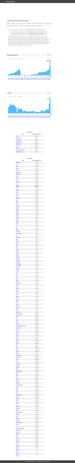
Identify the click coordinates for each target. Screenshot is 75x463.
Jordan (17, 274)
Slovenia (17, 316)
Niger (17, 359)
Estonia (17, 290)
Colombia (17, 205)
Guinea (17, 343)
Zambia (17, 373)
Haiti (17, 443)
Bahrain (17, 296)
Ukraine (17, 176)
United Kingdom (18, 172)
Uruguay (17, 284)
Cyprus (17, 337)
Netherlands (18, 198)
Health (20, 23)
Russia (17, 166)
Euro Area (17, 145)
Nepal (17, 361)
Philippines (18, 237)
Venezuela (17, 455)
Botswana (17, 341)
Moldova (17, 414)
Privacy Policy (39, 461)
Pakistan (17, 215)
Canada (17, 192)
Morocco (17, 243)
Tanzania (17, 323)
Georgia (17, 335)
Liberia (17, 436)
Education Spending (27, 25)
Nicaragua (17, 418)
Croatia (17, 286)
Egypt (17, 276)
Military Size (16, 25)
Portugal (17, 253)
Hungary (17, 251)
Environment (39, 23)
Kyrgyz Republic (18, 355)
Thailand (17, 241)
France (17, 178)
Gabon (17, 375)
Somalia (17, 388)
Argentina (17, 257)
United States (18, 162)
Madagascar (18, 408)
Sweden (17, 209)
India (17, 170)
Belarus (17, 288)
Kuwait (17, 227)
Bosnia (17, 386)
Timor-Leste (18, 430)
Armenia (17, 294)
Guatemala (18, 365)
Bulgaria (17, 278)
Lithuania (17, 270)
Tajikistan (17, 382)
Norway (17, 213)
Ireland (17, 300)
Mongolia (17, 396)
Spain (17, 196)
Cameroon (17, 351)
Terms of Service (46, 461)
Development (29, 23)
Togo (17, 392)
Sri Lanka (17, 298)
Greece (17, 223)
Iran (16, 225)
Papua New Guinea (19, 422)
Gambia (17, 447)
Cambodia (17, 329)
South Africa (18, 266)
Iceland (17, 451)
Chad (17, 347)
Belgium (17, 221)
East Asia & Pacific (19, 141)
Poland (17, 186)
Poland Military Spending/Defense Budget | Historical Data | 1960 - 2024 (20, 45)
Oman (17, 239)
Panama (17, 453)
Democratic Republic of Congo (21, 325)
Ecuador (17, 268)
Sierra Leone (18, 432)
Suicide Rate (21, 25)
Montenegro (18, 406)
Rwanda (17, 398)
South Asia (18, 147)
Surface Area (34, 25)
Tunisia (17, 302)
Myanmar (17, 249)
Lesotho (17, 434)
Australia (17, 190)
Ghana (17, 377)
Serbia (17, 280)
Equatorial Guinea (19, 412)
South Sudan (18, 282)
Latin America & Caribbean (20, 149)
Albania (17, 349)
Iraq (16, 235)
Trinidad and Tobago (19, 384)
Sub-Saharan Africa (19, 151)
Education (24, 23)
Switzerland (18, 231)
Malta (17, 416)
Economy (13, 23)
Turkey (17, 194)
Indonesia (17, 211)
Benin (17, 404)
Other (52, 23)
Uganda (17, 310)
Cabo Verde (18, 445)
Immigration (48, 23)
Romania (17, 219)
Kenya (17, 304)
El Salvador (18, 363)
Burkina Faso (18, 312)
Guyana (17, 390)
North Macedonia (19, 371)
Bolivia (17, 331)
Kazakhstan (18, 306)
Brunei (17, 345)
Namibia (17, 369)
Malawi (17, 410)
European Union (18, 143)
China (17, 164)
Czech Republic (18, 233)
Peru (17, 272)
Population (8, 23)
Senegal (17, 353)
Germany (17, 168)
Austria (17, 245)
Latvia (17, 292)
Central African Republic (20, 428)
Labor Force (34, 23)
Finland (17, 229)
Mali (16, 318)
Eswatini (17, 424)
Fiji (16, 426)
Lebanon (17, 333)
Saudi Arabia (18, 174)
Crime (44, 23)
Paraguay (17, 367)
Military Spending (10, 25)
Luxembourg (18, 327)
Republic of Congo (19, 394)
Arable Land (39, 25)
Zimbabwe (17, 420)
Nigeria (17, 308)
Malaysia (17, 255)
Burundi (17, 400)
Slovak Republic (18, 264)
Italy (16, 188)
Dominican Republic (19, 314)
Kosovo (17, 402)
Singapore (17, 207)
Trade (17, 23)
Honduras (17, 339)
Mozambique (18, 357)
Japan (17, 180)
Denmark (17, 217)
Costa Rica (18, 449)
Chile (17, 247)
